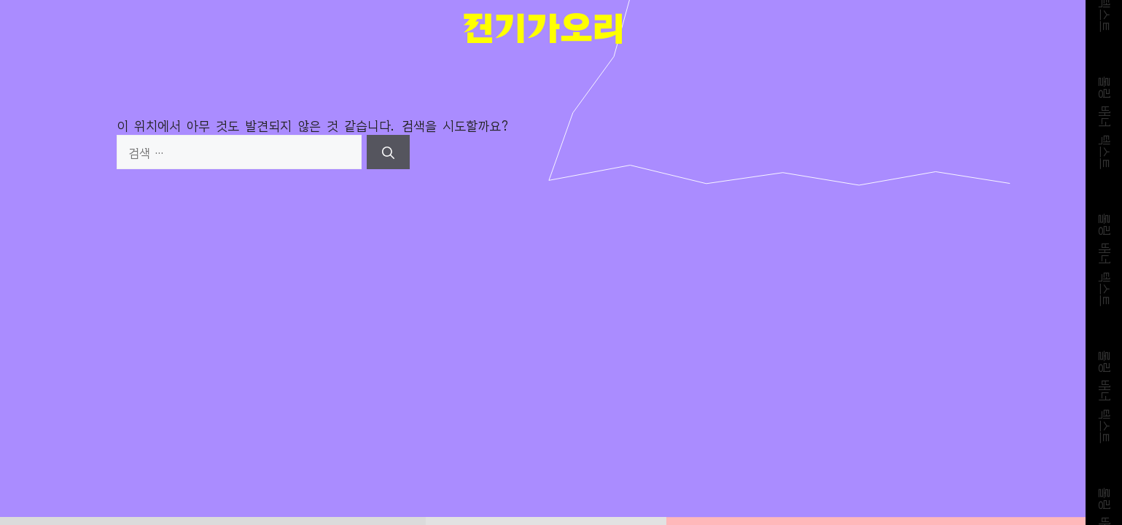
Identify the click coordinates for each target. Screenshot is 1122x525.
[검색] (388, 152)
